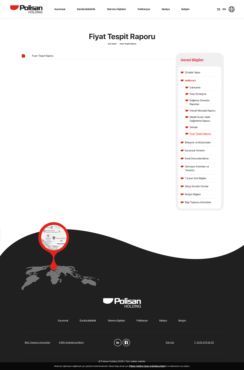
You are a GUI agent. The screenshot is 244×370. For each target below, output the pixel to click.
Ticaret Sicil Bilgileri (195, 178)
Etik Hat (170, 342)
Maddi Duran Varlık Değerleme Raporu (200, 119)
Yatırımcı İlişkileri (116, 9)
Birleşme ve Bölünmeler (198, 142)
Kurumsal (59, 9)
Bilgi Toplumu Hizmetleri (198, 202)
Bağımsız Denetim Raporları (200, 102)
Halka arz (190, 80)
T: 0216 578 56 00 (204, 342)
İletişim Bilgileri (193, 194)
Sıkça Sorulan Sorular (197, 186)
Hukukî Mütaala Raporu (202, 110)
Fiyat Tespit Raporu (43, 55)
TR (218, 9)
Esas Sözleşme (198, 93)
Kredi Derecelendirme (197, 158)
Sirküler (194, 127)
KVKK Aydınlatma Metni (71, 342)
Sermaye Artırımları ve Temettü (197, 168)
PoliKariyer (144, 9)
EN (224, 9)
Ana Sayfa (112, 44)
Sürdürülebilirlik (86, 9)
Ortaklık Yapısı (192, 72)
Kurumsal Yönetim (195, 150)
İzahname (195, 87)
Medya (166, 9)
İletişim (185, 9)
